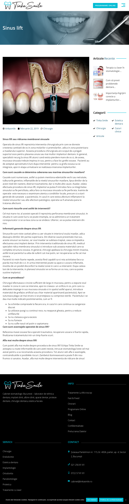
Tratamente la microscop (80, 392)
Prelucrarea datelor (77, 431)
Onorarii (72, 403)
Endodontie (8, 456)
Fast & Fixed (73, 398)
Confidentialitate (75, 425)
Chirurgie (48, 128)
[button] (123, 5)
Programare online (77, 409)
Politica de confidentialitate (111, 500)
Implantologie (9, 468)
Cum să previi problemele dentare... (113, 84)
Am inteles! (91, 500)
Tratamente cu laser (12, 490)
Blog (70, 414)
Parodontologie (10, 479)
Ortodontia (8, 473)
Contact (71, 420)
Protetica (7, 484)
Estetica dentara (10, 462)
